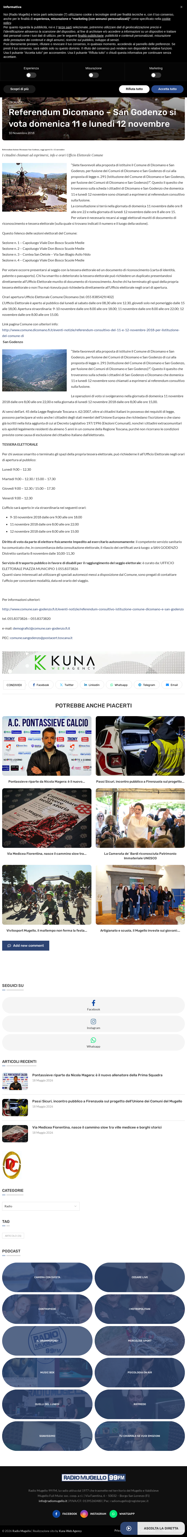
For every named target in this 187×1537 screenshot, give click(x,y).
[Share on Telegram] (147, 684)
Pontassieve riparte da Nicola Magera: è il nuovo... (46, 782)
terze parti (65, 27)
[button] (181, 6)
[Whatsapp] (122, 1514)
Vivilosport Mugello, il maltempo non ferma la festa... (46, 930)
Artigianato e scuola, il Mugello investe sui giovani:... (140, 930)
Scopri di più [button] (19, 89)
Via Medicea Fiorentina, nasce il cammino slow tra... (47, 854)
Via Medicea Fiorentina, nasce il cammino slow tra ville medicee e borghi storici (97, 1127)
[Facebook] (65, 1514)
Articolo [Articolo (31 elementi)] (13, 1235)
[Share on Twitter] (66, 684)
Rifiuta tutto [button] (134, 89)
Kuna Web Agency (70, 1531)
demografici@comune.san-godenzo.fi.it (41, 628)
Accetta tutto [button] (167, 89)
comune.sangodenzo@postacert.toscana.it (41, 638)
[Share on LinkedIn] (92, 684)
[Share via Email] (171, 684)
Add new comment (26, 946)
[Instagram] (93, 1514)
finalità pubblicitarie (91, 35)
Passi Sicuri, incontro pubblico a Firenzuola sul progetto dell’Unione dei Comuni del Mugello (107, 1101)
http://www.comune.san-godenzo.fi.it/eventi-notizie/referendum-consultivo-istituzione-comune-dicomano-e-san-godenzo (93, 609)
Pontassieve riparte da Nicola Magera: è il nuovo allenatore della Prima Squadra (97, 1075)
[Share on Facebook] (41, 684)
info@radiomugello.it (53, 1501)
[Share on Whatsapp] (119, 684)
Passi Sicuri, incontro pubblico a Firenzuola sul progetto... (140, 782)
